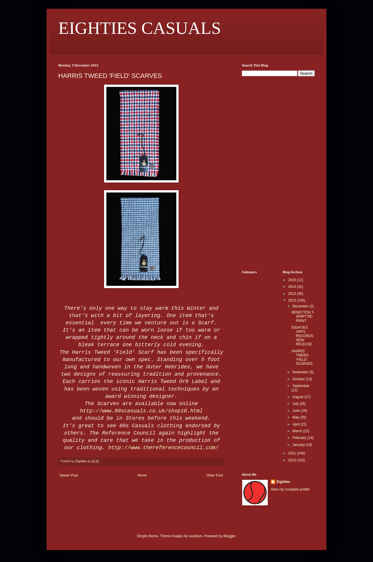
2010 (292, 460)
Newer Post (69, 475)
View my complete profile (290, 489)
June (296, 411)
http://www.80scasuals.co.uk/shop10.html (141, 411)
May (296, 417)
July (296, 404)
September (300, 386)
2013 (292, 294)
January (299, 445)
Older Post (214, 475)
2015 (292, 280)
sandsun (195, 536)
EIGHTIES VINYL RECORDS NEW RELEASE (302, 335)
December (300, 306)
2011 (292, 453)
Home (142, 475)
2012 (292, 300)
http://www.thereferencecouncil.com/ (163, 448)
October (299, 379)
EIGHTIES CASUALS (139, 28)
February (299, 438)
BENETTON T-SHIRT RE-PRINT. (302, 316)
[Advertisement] (259, 172)
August (298, 397)
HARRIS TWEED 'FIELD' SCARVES (301, 357)
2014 (292, 287)
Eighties (283, 482)
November (300, 372)
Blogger (229, 536)
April (296, 424)
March (297, 431)
